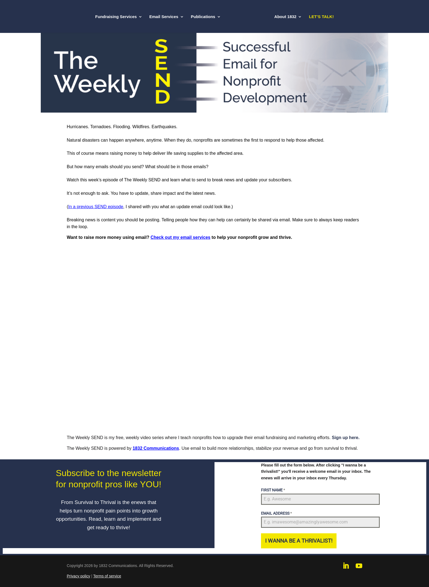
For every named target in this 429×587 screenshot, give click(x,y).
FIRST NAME (273, 490)
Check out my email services (180, 237)
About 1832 (285, 17)
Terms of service (107, 576)
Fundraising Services (116, 17)
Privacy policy (78, 576)
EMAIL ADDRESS (276, 513)
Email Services (163, 17)
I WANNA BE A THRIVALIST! (298, 540)
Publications (203, 17)
